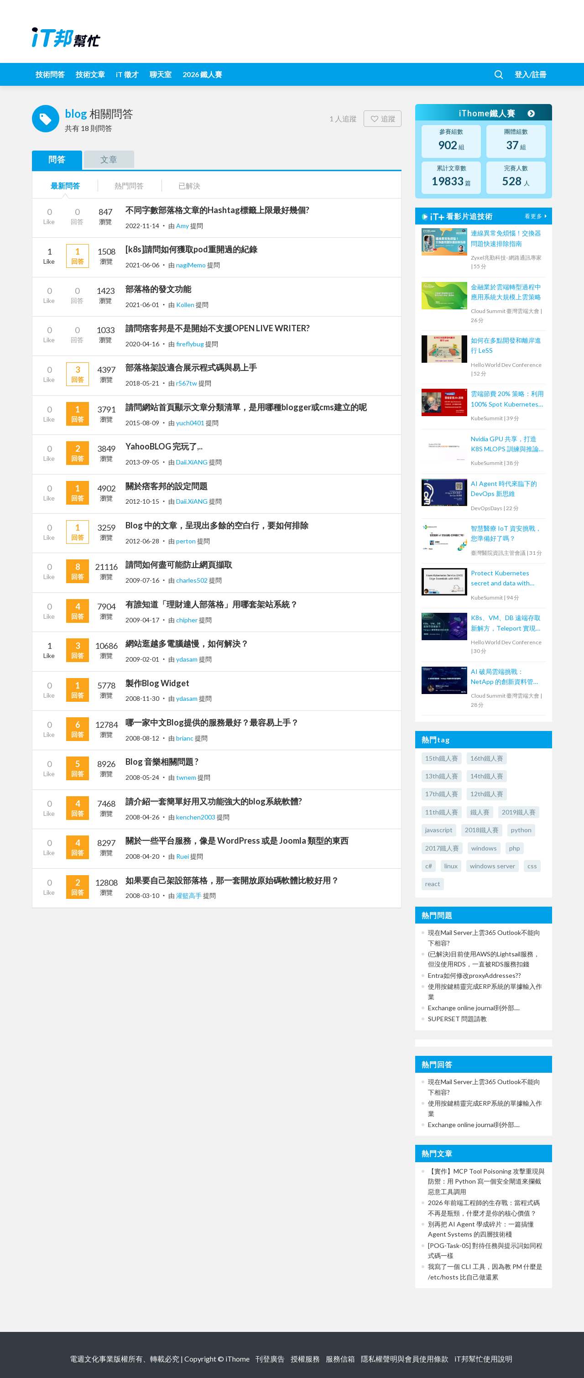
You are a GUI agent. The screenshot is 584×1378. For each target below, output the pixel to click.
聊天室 (161, 74)
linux (451, 866)
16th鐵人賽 (486, 758)
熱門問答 (129, 185)
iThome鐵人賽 (496, 113)
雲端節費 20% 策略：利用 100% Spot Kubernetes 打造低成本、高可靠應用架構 (507, 399)
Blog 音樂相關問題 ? (161, 762)
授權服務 (305, 1358)
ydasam (187, 659)
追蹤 (383, 118)
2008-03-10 (142, 895)
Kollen (186, 304)
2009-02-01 (142, 659)
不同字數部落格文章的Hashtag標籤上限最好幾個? (217, 210)
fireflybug (190, 344)
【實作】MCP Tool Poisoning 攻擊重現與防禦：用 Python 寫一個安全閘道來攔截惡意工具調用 (486, 1181)
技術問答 (50, 74)
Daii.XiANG (192, 462)
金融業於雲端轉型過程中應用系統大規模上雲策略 (506, 292)
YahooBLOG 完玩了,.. (164, 446)
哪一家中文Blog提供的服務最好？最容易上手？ (212, 722)
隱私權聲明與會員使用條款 (404, 1358)
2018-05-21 (142, 383)
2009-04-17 (142, 620)
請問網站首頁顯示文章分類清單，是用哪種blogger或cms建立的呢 (246, 407)
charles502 (192, 580)
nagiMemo (191, 265)
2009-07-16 (142, 580)
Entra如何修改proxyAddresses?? (474, 975)
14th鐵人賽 (486, 776)
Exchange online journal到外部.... (474, 1008)
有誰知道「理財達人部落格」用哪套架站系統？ (211, 604)
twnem (187, 777)
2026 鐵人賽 (202, 74)
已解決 (189, 185)
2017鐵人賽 (442, 848)
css (532, 866)
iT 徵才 (127, 74)
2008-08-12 (142, 738)
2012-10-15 (142, 501)
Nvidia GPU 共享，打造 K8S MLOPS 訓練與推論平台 (505, 444)
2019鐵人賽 (519, 812)
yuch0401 (191, 423)
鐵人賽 (480, 812)
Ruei (183, 856)
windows (484, 848)
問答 (57, 159)
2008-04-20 (142, 856)
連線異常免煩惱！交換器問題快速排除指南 (506, 238)
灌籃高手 (189, 895)
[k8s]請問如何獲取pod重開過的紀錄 (191, 249)
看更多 (537, 216)
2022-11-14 (142, 226)
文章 (109, 159)
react (432, 883)
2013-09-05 (142, 462)
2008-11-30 (142, 698)
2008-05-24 (142, 777)
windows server (492, 866)
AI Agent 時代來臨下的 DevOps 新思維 (504, 488)
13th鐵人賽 (441, 776)
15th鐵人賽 (441, 758)
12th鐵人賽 (486, 794)
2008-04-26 (142, 817)
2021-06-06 (142, 265)
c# (428, 866)
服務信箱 (340, 1358)
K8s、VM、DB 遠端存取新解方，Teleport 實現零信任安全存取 (506, 623)
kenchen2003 (196, 817)
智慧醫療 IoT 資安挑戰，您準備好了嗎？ (506, 533)
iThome (237, 1358)
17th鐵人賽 (441, 794)
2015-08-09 (142, 423)
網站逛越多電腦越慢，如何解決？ (187, 643)
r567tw (187, 383)
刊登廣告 (270, 1358)
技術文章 (90, 74)
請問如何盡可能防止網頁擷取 (178, 564)
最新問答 (65, 185)
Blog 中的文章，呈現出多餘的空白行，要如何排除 (216, 525)
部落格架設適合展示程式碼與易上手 (191, 367)
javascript (439, 830)
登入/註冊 (531, 74)
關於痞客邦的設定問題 (166, 486)
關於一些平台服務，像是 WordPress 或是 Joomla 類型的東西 (237, 840)
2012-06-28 (142, 541)
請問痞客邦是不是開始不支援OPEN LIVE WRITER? (217, 328)
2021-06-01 (142, 304)
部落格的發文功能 (158, 289)
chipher (187, 620)
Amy (183, 226)
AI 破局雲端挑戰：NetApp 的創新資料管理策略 (505, 677)
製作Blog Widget (157, 683)
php (514, 848)
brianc (185, 738)
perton (186, 541)
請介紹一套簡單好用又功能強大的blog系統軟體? (213, 801)
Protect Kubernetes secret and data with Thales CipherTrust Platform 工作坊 (500, 579)
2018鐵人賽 (482, 830)
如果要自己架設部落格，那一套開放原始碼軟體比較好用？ (232, 880)
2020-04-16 (142, 344)
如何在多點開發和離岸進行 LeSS (506, 345)
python (521, 830)
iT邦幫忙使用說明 (483, 1358)
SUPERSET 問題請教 (457, 1019)
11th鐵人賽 (441, 812)
